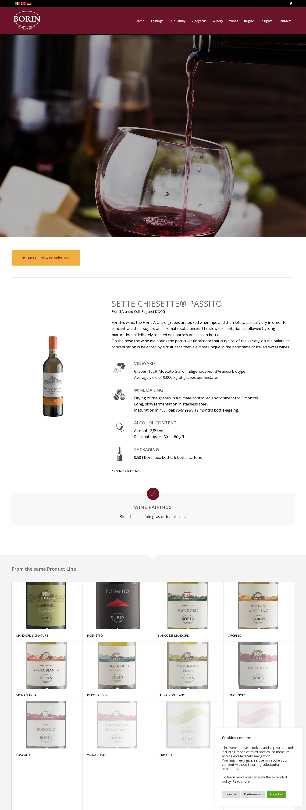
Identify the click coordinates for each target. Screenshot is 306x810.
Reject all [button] (231, 794)
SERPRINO (165, 755)
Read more (241, 781)
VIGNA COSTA (96, 755)
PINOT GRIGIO (97, 695)
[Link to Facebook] (290, 3)
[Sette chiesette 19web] (53, 361)
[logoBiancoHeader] (27, 20)
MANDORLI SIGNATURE (32, 635)
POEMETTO (95, 635)
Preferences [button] (253, 794)
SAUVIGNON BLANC (171, 695)
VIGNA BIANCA (26, 695)
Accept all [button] (276, 794)
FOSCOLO (23, 755)
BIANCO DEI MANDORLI (173, 635)
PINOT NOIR (236, 695)
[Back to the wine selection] (46, 258)
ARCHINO (234, 635)
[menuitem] (139, 20)
